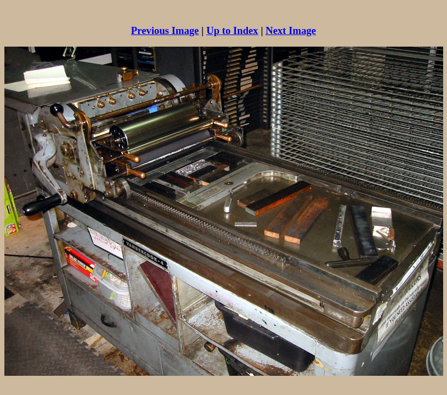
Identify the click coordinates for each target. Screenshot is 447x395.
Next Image (290, 30)
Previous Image (165, 30)
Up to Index (232, 30)
